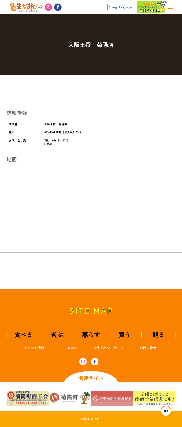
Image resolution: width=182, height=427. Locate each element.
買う (125, 334)
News (72, 347)
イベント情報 (34, 347)
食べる (23, 334)
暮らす (91, 334)
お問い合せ (148, 347)
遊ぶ (57, 334)
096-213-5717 (56, 140)
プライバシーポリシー (110, 347)
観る (158, 334)
